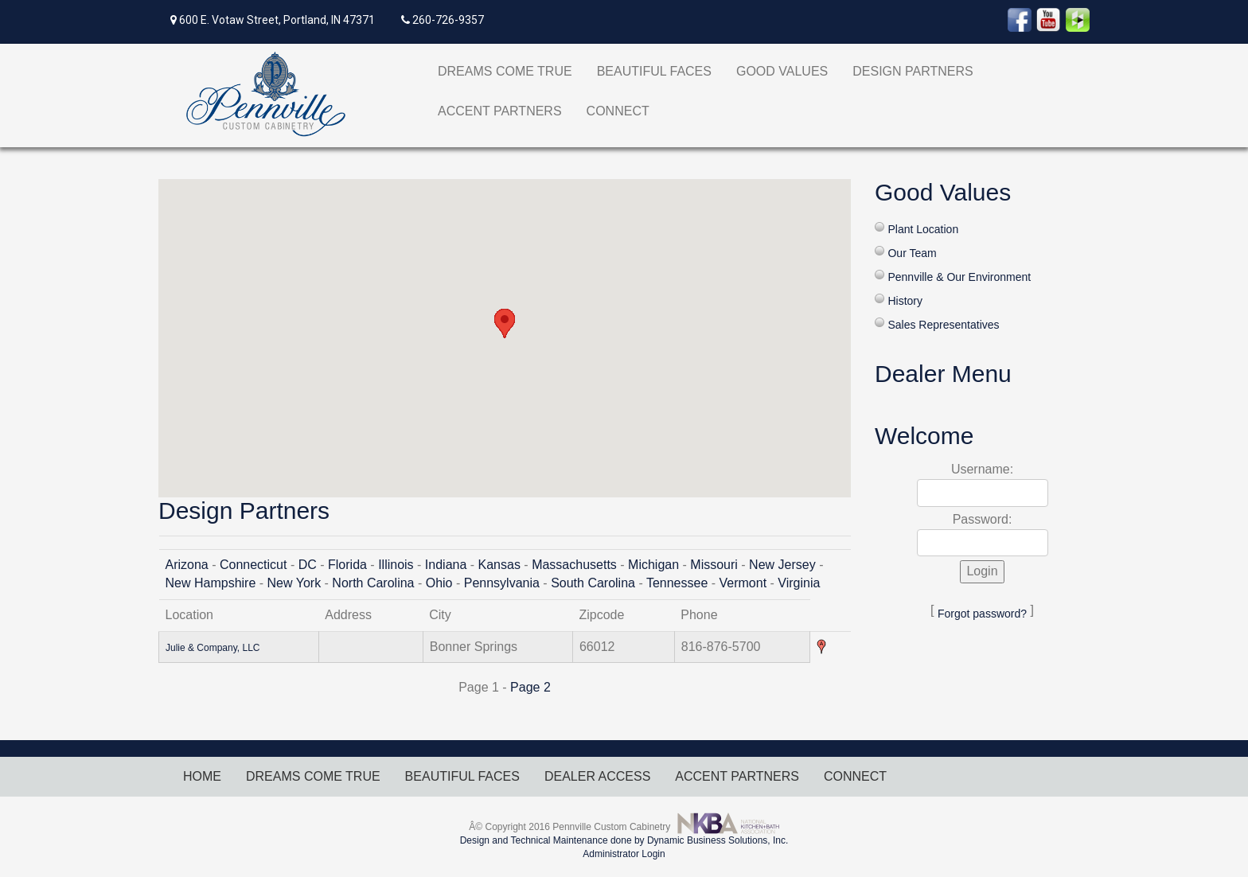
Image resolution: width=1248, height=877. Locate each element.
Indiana (446, 564)
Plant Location (922, 229)
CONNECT (618, 111)
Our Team (911, 253)
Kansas (499, 564)
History (904, 300)
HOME (202, 776)
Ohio (439, 583)
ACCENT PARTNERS (500, 111)
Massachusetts (574, 564)
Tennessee (677, 583)
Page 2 (530, 687)
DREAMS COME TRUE (505, 71)
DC (307, 564)
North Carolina (373, 583)
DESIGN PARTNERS (912, 71)
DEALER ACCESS (597, 776)
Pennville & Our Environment (959, 277)
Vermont (743, 583)
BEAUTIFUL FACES (654, 71)
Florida (347, 564)
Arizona (187, 564)
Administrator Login (624, 853)
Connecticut (253, 564)
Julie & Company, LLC (213, 647)
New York (294, 583)
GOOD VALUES (782, 71)
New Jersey (782, 564)
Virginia (799, 583)
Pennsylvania (502, 583)
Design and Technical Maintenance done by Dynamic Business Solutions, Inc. (624, 840)
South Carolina (593, 583)
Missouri (714, 564)
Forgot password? (982, 613)
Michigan (653, 564)
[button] (504, 323)
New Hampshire (211, 583)
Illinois (395, 564)
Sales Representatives (943, 324)
